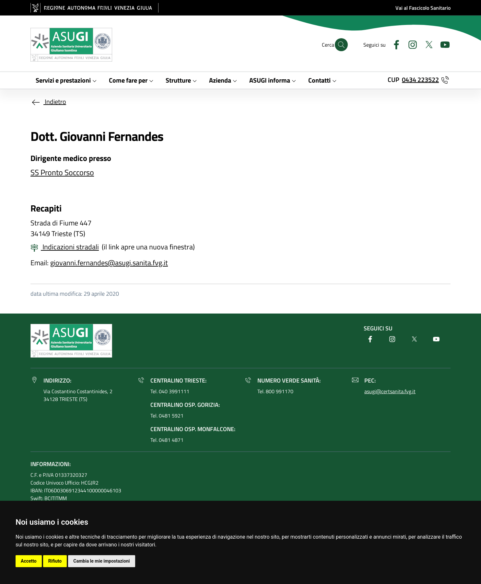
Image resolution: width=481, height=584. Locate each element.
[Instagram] (410, 44)
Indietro (48, 102)
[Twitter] (426, 44)
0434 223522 (420, 79)
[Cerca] (341, 44)
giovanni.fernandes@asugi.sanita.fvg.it (109, 262)
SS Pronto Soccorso (62, 172)
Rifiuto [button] (55, 561)
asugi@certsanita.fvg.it (390, 391)
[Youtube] (442, 44)
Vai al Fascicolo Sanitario (423, 8)
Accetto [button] (29, 561)
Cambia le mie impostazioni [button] (101, 561)
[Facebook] (394, 44)
